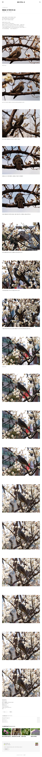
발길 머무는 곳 (21, 2)
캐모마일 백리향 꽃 (4, 722)
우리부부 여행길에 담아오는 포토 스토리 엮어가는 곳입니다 (13, 747)
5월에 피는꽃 (4, 719)
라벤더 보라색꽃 (4, 720)
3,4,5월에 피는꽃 (4, 715)
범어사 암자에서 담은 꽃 (5, 717)
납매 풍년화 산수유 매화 (5, 718)
